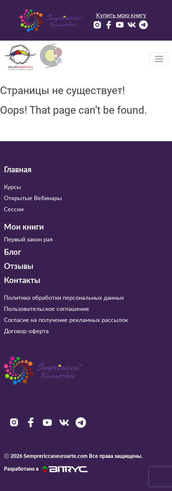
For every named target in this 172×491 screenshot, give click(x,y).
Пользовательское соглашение (46, 309)
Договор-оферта (26, 331)
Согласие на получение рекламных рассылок (66, 320)
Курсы (12, 187)
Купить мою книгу (121, 15)
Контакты (22, 281)
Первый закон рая (28, 240)
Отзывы (18, 267)
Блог (12, 252)
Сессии (14, 210)
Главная (17, 170)
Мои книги (24, 227)
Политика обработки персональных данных (64, 298)
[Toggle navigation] (159, 59)
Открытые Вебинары (33, 198)
